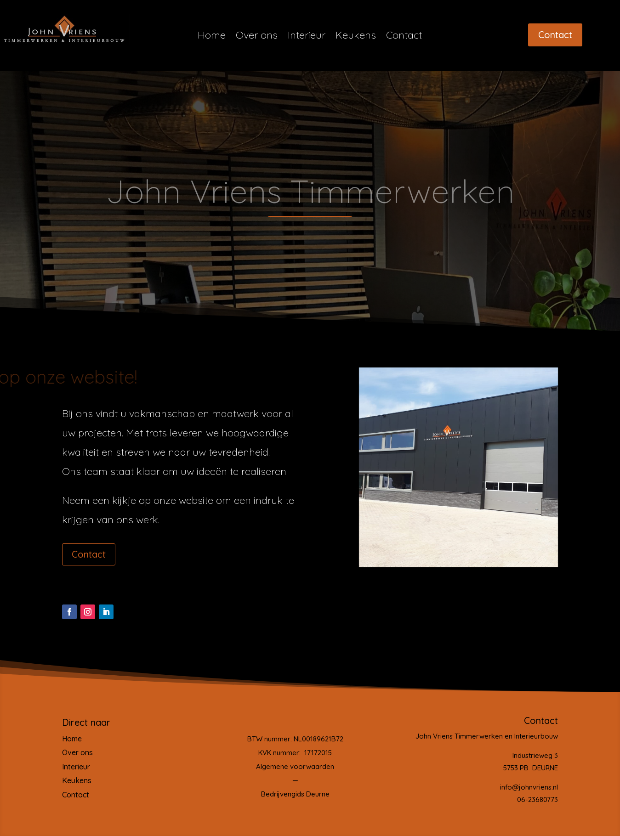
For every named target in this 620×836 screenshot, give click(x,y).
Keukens (356, 36)
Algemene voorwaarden (295, 766)
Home (212, 36)
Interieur (306, 36)
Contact (404, 36)
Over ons (257, 36)
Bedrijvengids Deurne (295, 794)
